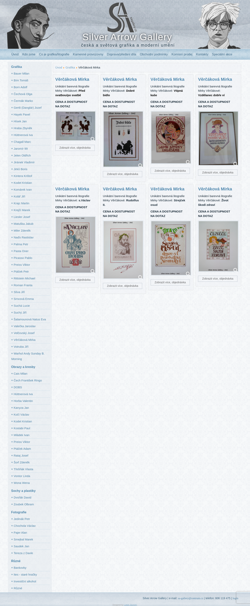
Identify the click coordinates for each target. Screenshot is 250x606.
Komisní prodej (181, 54)
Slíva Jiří (19, 292)
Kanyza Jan (21, 407)
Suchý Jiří (20, 312)
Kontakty (202, 54)
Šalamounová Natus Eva (30, 319)
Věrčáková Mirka (25, 339)
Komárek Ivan (23, 189)
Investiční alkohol (25, 581)
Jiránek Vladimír (24, 162)
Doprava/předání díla (121, 54)
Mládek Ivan (21, 435)
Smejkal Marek (23, 539)
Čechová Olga (23, 94)
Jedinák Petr (22, 519)
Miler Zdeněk (22, 230)
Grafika (70, 67)
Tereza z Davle (23, 553)
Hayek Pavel (22, 114)
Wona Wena (22, 482)
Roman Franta (23, 285)
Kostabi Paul (22, 428)
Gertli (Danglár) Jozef (28, 107)
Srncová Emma (24, 298)
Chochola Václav (25, 525)
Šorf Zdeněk (22, 462)
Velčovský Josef (24, 333)
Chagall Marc (22, 141)
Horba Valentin (23, 401)
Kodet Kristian (23, 182)
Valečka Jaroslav (25, 326)
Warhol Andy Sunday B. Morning (28, 356)
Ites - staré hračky (25, 574)
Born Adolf (20, 87)
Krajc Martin (21, 203)
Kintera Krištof (23, 176)
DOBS (18, 387)
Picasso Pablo (23, 257)
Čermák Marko (23, 100)
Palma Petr (21, 244)
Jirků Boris (20, 169)
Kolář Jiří (19, 196)
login (235, 598)
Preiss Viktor (22, 264)
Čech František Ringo (28, 380)
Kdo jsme (28, 54)
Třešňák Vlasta (23, 469)
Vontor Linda (22, 476)
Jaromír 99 (21, 148)
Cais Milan (20, 373)
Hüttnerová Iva (23, 135)
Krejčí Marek (22, 210)
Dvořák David (22, 497)
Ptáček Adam (22, 448)
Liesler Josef (22, 217)
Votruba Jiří (21, 346)
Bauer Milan (21, 73)
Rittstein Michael (24, 278)
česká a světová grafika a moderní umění (128, 45)
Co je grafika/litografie (54, 54)
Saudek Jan (21, 546)
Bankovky (20, 567)
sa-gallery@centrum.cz (190, 598)
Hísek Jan (20, 121)
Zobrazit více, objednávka (75, 147)
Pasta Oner (21, 251)
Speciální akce (222, 54)
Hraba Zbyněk (23, 128)
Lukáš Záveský (130, 605)
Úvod (15, 54)
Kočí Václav (21, 414)
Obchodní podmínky (154, 54)
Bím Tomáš (21, 80)
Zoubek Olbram (24, 504)
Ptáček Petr (21, 271)
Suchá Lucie (22, 305)
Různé (18, 588)
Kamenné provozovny (88, 54)
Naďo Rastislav (24, 237)
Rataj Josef (21, 455)
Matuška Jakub (23, 223)
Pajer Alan (20, 532)
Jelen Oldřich (22, 155)
